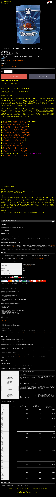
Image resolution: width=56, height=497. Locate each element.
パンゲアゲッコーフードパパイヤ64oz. (12, 145)
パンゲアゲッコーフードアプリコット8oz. (13, 137)
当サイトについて (13, 488)
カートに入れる (14, 76)
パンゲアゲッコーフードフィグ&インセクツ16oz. (15, 124)
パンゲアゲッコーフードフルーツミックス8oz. (14, 152)
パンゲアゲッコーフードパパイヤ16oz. (12, 144)
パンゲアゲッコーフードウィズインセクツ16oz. (14, 129)
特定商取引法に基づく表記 (40, 488)
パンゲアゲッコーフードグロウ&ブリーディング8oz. (15, 132)
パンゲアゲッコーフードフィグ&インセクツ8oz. (14, 123)
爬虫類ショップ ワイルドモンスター (28, 492)
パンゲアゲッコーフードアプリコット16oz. (13, 139)
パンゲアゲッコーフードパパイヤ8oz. (12, 142)
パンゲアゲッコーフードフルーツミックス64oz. (14, 155)
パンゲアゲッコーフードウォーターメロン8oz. (14, 147)
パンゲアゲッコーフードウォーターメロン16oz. (14, 148)
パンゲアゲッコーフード (19, 121)
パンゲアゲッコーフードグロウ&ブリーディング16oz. (16, 134)
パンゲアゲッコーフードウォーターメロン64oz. (14, 150)
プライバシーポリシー (26, 488)
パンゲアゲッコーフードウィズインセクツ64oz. (14, 131)
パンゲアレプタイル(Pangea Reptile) (16, 60)
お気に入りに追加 (42, 76)
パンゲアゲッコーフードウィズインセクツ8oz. (14, 127)
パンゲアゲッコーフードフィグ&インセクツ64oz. (15, 126)
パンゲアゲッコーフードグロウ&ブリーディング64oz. (16, 135)
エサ (2, 65)
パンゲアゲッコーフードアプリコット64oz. (13, 140)
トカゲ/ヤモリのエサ (10, 67)
